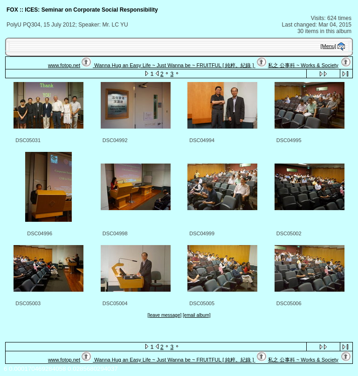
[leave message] (164, 315)
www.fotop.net (64, 65)
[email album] (196, 315)
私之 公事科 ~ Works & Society (303, 65)
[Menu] (329, 46)
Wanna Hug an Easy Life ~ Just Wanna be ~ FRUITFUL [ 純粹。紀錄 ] (174, 65)
